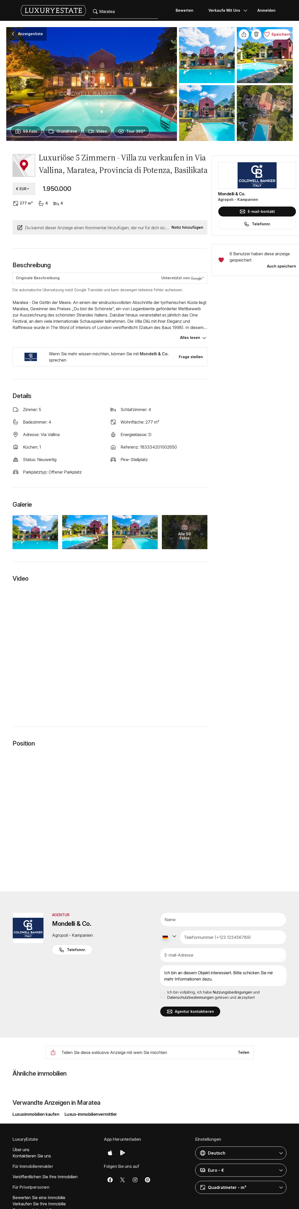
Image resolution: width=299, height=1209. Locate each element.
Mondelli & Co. (231, 193)
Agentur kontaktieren (190, 1011)
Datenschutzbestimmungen (190, 997)
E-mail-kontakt (257, 211)
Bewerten (184, 10)
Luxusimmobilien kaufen (36, 1114)
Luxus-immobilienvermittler (91, 1114)
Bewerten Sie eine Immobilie (38, 1197)
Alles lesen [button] (190, 337)
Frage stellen (191, 357)
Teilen (243, 1052)
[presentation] (26, 131)
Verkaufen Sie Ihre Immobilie (39, 1203)
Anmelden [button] (266, 10)
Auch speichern (281, 266)
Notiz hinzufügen (187, 227)
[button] (241, 1153)
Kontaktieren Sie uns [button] (31, 1155)
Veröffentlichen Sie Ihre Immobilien (45, 1176)
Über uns (20, 1149)
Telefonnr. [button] (72, 950)
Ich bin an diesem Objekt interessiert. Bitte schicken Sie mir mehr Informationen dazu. (223, 976)
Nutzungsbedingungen (232, 992)
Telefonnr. (257, 224)
